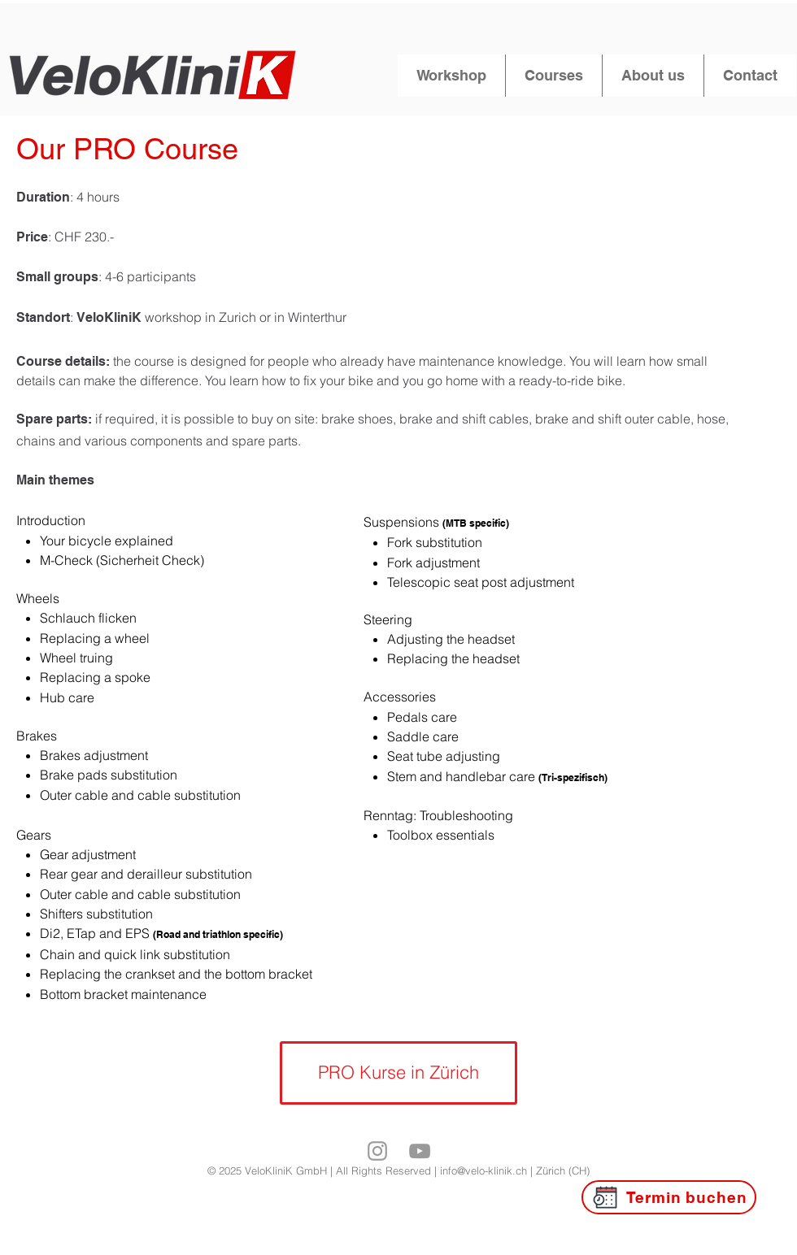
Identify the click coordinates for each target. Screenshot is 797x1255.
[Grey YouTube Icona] (420, 1151)
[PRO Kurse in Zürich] (398, 1073)
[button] (451, 75)
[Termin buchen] (668, 1197)
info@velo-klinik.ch (483, 1170)
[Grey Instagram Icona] (377, 1151)
